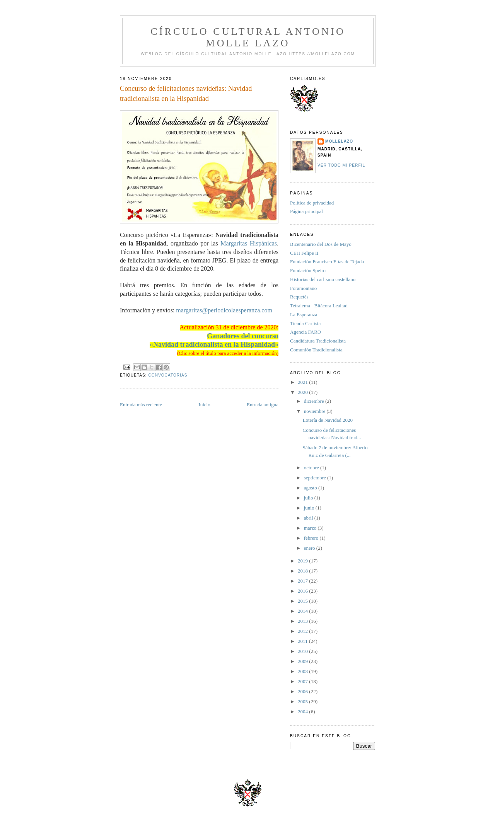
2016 (303, 591)
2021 (303, 382)
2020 (303, 392)
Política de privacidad (312, 203)
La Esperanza (303, 314)
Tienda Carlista (305, 323)
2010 (303, 651)
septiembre (315, 478)
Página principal (306, 211)
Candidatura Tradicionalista (318, 341)
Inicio (204, 404)
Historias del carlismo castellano (322, 279)
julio (309, 498)
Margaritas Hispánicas (248, 243)
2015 (303, 601)
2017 (303, 581)
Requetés (299, 297)
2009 (303, 661)
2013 (303, 621)
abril (309, 518)
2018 (303, 571)
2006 (303, 691)
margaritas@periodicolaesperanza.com (224, 310)
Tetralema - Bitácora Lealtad (319, 305)
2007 (303, 681)
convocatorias (167, 375)
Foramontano (303, 288)
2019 (303, 561)
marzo (311, 528)
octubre (312, 467)
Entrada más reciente (141, 404)
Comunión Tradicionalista (316, 350)
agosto (311, 488)
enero (310, 548)
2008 (303, 671)
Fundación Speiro (308, 270)
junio (310, 508)
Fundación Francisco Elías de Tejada (327, 261)
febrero (312, 538)
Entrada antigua (262, 404)
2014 (303, 611)
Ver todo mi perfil (341, 165)
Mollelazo (339, 141)
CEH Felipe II (304, 253)
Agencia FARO (305, 332)
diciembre (314, 401)
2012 (303, 631)
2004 (303, 711)
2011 (303, 641)
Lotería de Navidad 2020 (327, 420)
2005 (303, 701)
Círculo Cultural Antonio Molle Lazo (247, 37)
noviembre (315, 411)
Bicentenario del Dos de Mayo (321, 244)
